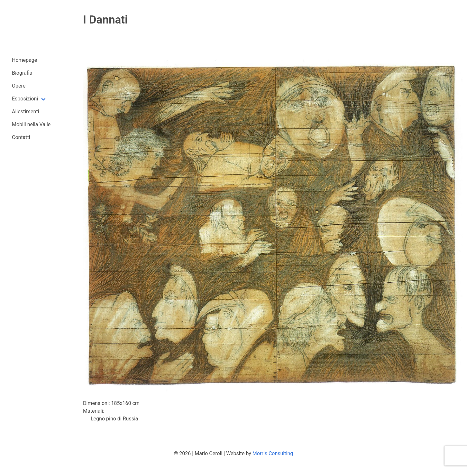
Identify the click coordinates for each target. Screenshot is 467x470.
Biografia (22, 73)
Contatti (21, 137)
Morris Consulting (272, 453)
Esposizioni (25, 99)
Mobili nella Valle (31, 124)
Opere (18, 86)
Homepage (24, 60)
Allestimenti (25, 111)
